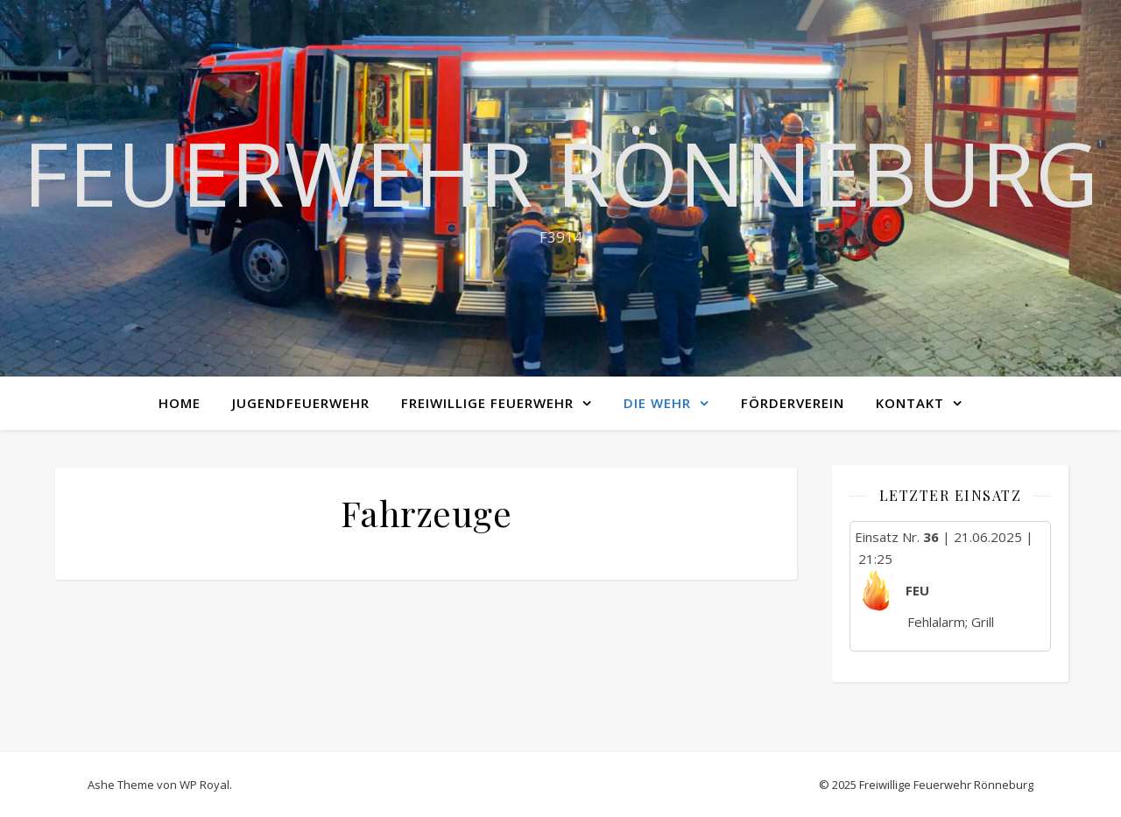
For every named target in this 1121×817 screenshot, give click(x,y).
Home (180, 403)
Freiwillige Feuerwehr (487, 403)
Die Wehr (657, 403)
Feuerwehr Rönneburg (560, 172)
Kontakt (910, 403)
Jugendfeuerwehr (301, 403)
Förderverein (792, 403)
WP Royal (204, 784)
